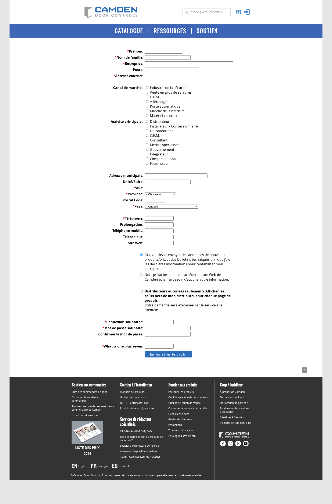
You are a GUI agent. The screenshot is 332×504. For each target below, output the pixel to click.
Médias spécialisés (162, 145)
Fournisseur (157, 163)
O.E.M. (153, 97)
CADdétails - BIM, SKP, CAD (136, 431)
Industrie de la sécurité (166, 87)
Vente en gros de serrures (169, 92)
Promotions (175, 424)
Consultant (156, 140)
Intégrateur (157, 154)
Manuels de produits (132, 391)
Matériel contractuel (164, 115)
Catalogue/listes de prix (182, 436)
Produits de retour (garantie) (137, 408)
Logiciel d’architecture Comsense (139, 445)
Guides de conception (132, 397)
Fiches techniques (178, 413)
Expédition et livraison (85, 415)
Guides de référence (180, 419)
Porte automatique (163, 106)
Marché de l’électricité (165, 111)
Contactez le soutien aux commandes (86, 399)
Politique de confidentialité (235, 422)
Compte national (161, 158)
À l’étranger (157, 101)
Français (103, 466)
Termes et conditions (232, 397)
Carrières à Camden (232, 417)
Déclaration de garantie (234, 402)
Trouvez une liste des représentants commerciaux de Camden (93, 407)
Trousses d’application (181, 430)
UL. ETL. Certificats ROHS (134, 402)
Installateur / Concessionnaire (172, 126)
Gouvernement (160, 149)
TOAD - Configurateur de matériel (140, 456)
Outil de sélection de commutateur (188, 397)
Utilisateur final (160, 131)
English (82, 466)
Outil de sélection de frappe (184, 402)
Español (124, 466)
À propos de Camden (232, 391)
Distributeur (158, 121)
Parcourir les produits (181, 391)
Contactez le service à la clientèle (188, 408)
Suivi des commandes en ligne (89, 391)
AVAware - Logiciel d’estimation (138, 451)
